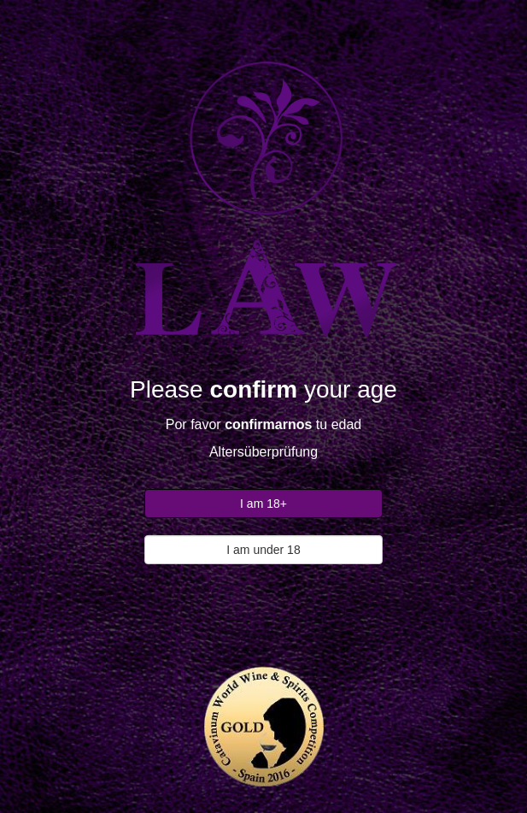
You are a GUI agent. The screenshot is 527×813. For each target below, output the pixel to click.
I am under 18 (263, 550)
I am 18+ (263, 503)
